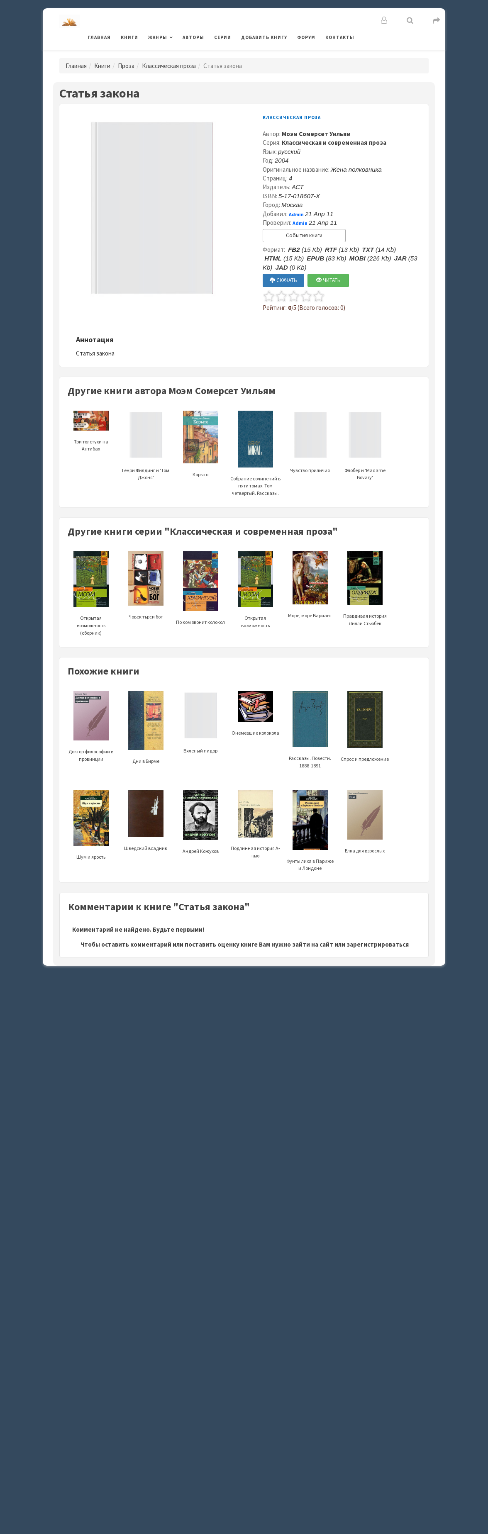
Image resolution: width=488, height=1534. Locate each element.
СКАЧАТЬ (283, 280)
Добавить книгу (264, 37)
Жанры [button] (157, 37)
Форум (306, 37)
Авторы (193, 37)
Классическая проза (169, 66)
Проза (126, 66)
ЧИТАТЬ (328, 280)
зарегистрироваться (377, 944)
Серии (222, 37)
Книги (129, 37)
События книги (304, 235)
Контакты (339, 37)
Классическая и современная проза (334, 142)
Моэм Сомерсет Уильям (316, 134)
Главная (99, 37)
